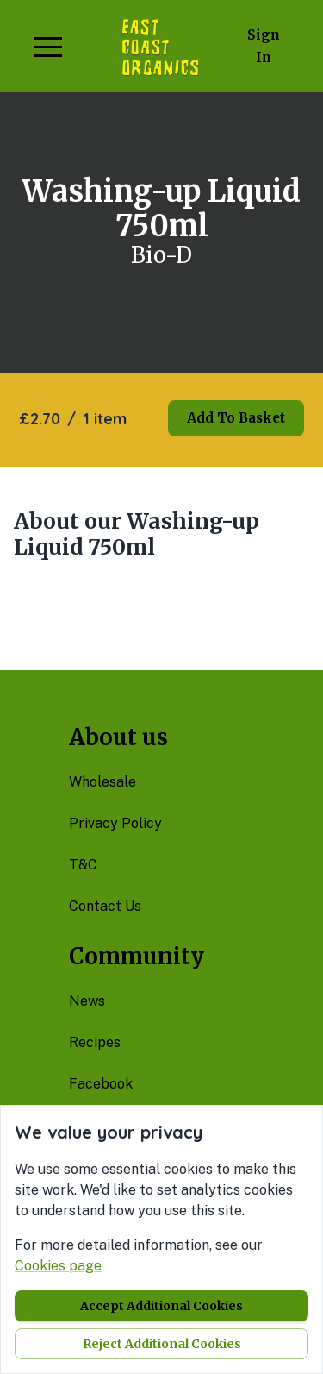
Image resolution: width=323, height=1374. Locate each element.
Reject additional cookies (162, 1344)
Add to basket (236, 418)
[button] (48, 46)
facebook (101, 1084)
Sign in (263, 46)
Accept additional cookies (161, 1306)
